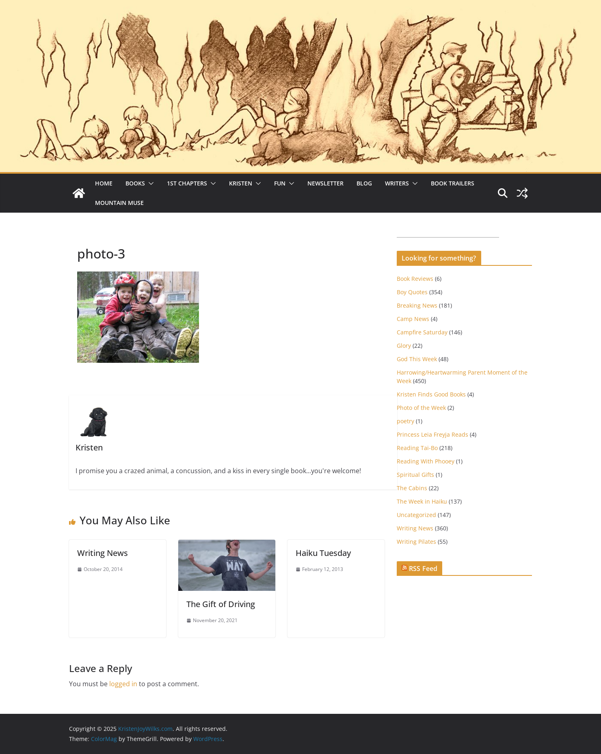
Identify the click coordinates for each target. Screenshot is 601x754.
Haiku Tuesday (323, 552)
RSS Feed (423, 568)
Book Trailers (452, 183)
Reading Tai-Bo (417, 448)
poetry (405, 421)
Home (103, 183)
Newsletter (325, 183)
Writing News (102, 552)
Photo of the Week (421, 407)
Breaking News (417, 305)
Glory (404, 345)
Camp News (413, 319)
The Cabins (412, 488)
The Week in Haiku (422, 501)
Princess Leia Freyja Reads (432, 434)
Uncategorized (416, 515)
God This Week (417, 359)
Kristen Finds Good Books (431, 394)
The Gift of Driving (220, 604)
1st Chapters (187, 183)
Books (135, 183)
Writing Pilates (416, 541)
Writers (397, 183)
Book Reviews (415, 278)
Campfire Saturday (422, 332)
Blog (364, 183)
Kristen (240, 183)
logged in (123, 683)
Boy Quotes (412, 292)
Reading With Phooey (425, 461)
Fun (279, 183)
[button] (149, 183)
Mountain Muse (119, 203)
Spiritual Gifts (415, 474)
